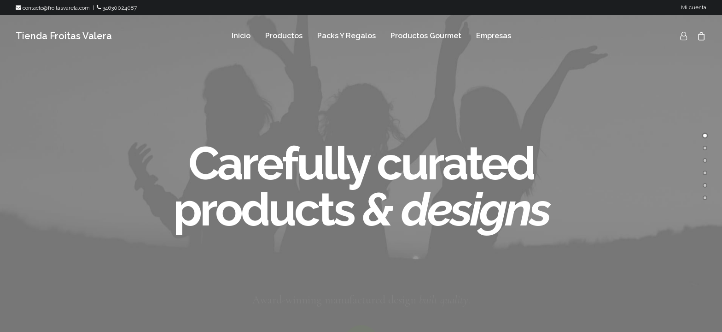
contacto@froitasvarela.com (53, 8)
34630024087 (117, 8)
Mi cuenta (693, 7)
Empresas (493, 35)
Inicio (241, 35)
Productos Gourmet (425, 35)
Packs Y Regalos (346, 35)
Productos (284, 35)
